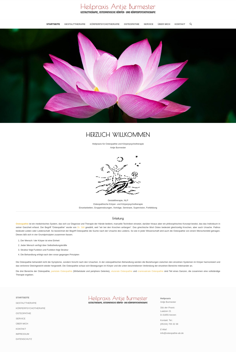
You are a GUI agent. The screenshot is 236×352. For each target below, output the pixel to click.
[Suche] (189, 24)
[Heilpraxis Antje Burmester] (118, 11)
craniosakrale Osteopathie (150, 271)
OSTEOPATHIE (131, 24)
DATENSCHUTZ (24, 339)
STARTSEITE (22, 297)
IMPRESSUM (22, 334)
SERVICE (148, 24)
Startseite (53, 24)
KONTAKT (180, 24)
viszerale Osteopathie (121, 271)
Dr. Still (81, 227)
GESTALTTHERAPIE (74, 24)
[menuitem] (189, 24)
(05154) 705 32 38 (169, 324)
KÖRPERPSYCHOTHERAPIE (104, 24)
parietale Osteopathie (61, 271)
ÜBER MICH (164, 24)
